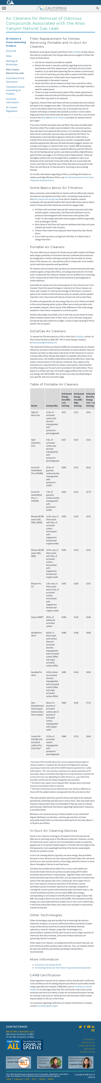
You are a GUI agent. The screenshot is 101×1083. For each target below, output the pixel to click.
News (9, 55)
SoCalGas (77, 52)
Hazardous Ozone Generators (15, 80)
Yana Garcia (45, 1067)
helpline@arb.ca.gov (26, 1031)
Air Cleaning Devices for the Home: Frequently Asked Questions (63, 967)
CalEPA (8, 1079)
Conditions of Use (86, 1045)
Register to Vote (87, 1052)
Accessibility (89, 1039)
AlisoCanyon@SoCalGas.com (44, 342)
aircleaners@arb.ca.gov (47, 1006)
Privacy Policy (88, 1042)
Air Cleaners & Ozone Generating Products (16, 42)
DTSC (34, 1079)
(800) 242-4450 (11, 1031)
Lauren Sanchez (79, 1064)
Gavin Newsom (15, 1062)
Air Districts (89, 1049)
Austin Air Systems (58, 117)
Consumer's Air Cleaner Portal (48, 964)
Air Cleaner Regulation (11, 109)
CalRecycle (18, 1079)
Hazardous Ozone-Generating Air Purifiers (15, 90)
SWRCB (51, 1079)
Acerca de (11, 50)
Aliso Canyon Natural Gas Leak (15, 71)
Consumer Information (12, 100)
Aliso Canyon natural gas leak (46, 199)
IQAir (43, 117)
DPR (27, 1079)
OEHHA (42, 1079)
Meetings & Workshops (12, 62)
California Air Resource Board (51, 8)
